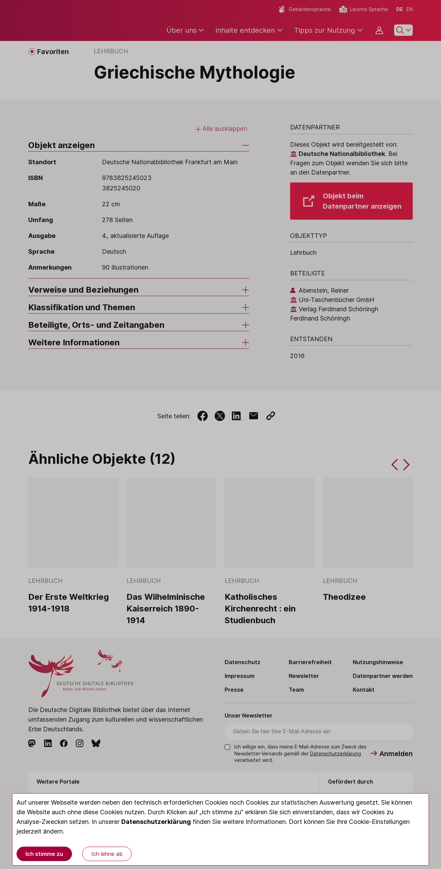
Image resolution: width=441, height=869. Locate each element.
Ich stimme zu (44, 853)
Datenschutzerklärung (156, 821)
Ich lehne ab (107, 853)
